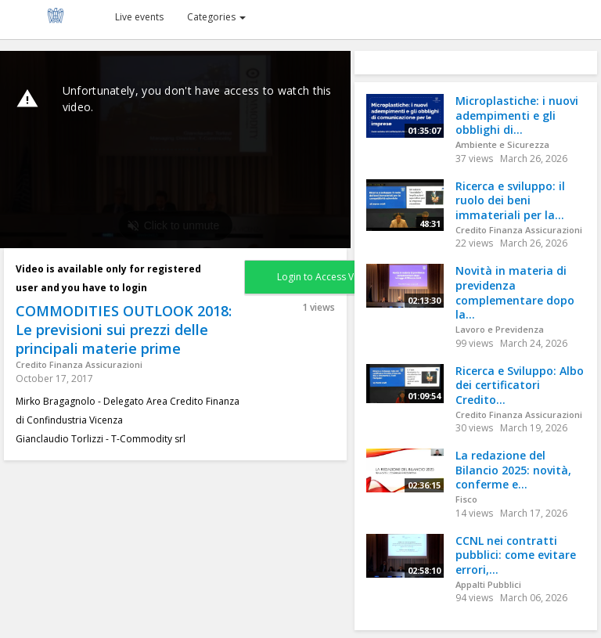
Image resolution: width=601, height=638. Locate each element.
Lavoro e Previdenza (499, 329)
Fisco (466, 499)
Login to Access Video (325, 276)
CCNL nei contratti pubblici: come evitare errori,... (515, 555)
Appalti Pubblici (488, 584)
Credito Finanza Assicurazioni (79, 364)
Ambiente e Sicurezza (502, 144)
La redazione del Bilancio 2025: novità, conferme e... (513, 470)
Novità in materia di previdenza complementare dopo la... (514, 292)
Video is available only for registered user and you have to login (108, 278)
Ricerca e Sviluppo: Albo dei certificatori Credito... (519, 385)
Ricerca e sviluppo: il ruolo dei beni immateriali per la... (510, 200)
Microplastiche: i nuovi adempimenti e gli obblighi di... (516, 115)
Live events (139, 16)
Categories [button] (216, 16)
